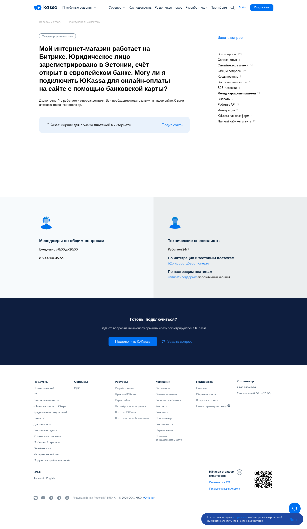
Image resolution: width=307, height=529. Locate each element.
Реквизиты (161, 412)
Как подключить (140, 7)
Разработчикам (196, 7)
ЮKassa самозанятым (47, 436)
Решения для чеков (168, 7)
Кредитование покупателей (50, 412)
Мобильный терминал (47, 442)
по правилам (239, 517)
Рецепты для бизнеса (168, 400)
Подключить (171, 125)
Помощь (201, 388)
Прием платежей (44, 388)
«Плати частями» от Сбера (50, 406)
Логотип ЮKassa (125, 412)
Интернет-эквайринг (47, 454)
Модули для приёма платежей (52, 460)
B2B (36, 394)
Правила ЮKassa (125, 394)
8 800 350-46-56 (246, 387)
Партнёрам (219, 7)
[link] (242, 7)
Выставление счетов (46, 400)
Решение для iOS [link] (219, 482)
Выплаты (39, 418)
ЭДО (77, 388)
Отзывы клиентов (166, 394)
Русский (39, 478)
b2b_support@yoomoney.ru (188, 263)
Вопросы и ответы (207, 400)
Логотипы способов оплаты (132, 418)
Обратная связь (206, 394)
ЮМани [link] (149, 497)
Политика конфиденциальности (168, 438)
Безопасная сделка (45, 430)
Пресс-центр (163, 418)
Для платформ (42, 424)
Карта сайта (122, 400)
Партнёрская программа (130, 406)
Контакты (161, 406)
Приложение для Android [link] (224, 488)
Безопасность (164, 424)
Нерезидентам (164, 430)
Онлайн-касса (42, 448)
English (50, 478)
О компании (162, 388)
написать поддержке (183, 277)
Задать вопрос (230, 37)
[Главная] (46, 7)
